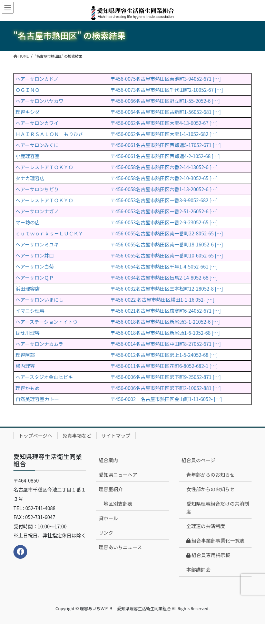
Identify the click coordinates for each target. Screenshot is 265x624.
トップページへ (35, 435)
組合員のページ (198, 460)
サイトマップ (115, 435)
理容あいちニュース (120, 547)
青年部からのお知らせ (210, 474)
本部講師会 (198, 569)
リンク (106, 532)
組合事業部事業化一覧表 (215, 540)
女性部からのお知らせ (210, 489)
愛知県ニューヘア (118, 474)
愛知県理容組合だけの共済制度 (217, 507)
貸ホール (108, 518)
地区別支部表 (118, 503)
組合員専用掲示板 (208, 555)
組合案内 (108, 460)
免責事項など (76, 435)
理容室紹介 (111, 489)
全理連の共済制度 (205, 526)
